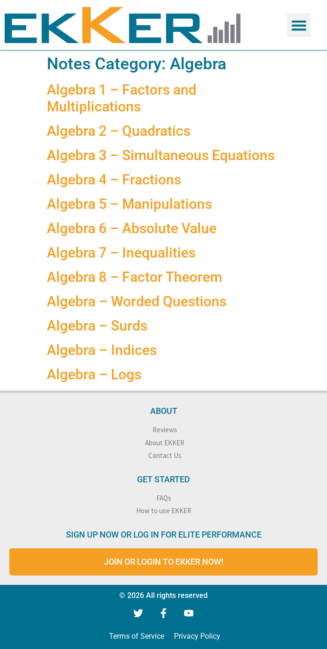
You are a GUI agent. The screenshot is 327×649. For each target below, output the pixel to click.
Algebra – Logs (94, 374)
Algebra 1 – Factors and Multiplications (121, 98)
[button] (299, 25)
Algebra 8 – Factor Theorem (134, 277)
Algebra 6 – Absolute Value (132, 228)
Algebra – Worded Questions (136, 301)
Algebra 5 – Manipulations (129, 204)
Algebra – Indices (102, 350)
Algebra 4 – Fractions (114, 179)
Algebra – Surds (97, 325)
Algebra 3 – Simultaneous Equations (161, 155)
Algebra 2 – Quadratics (118, 131)
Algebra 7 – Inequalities (121, 252)
